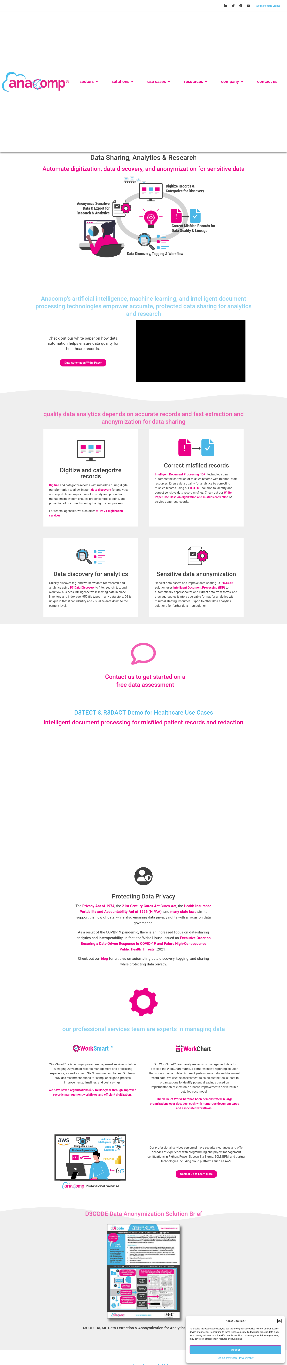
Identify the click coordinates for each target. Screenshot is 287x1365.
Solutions (122, 82)
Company (232, 82)
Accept (235, 1349)
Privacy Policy (246, 1358)
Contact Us (267, 81)
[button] (279, 1321)
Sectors (89, 82)
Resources (195, 82)
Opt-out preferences (227, 1358)
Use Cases (158, 82)
